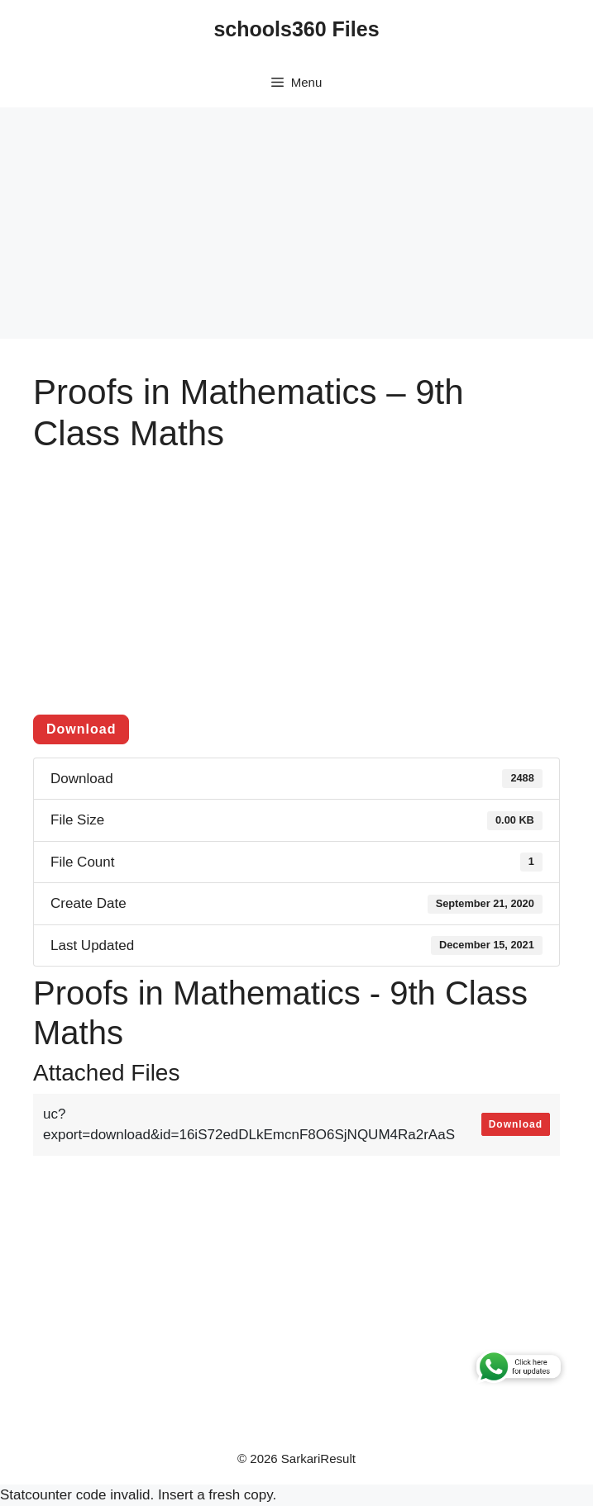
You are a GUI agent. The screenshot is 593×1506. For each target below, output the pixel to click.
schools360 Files (296, 28)
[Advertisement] (296, 223)
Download (81, 729)
